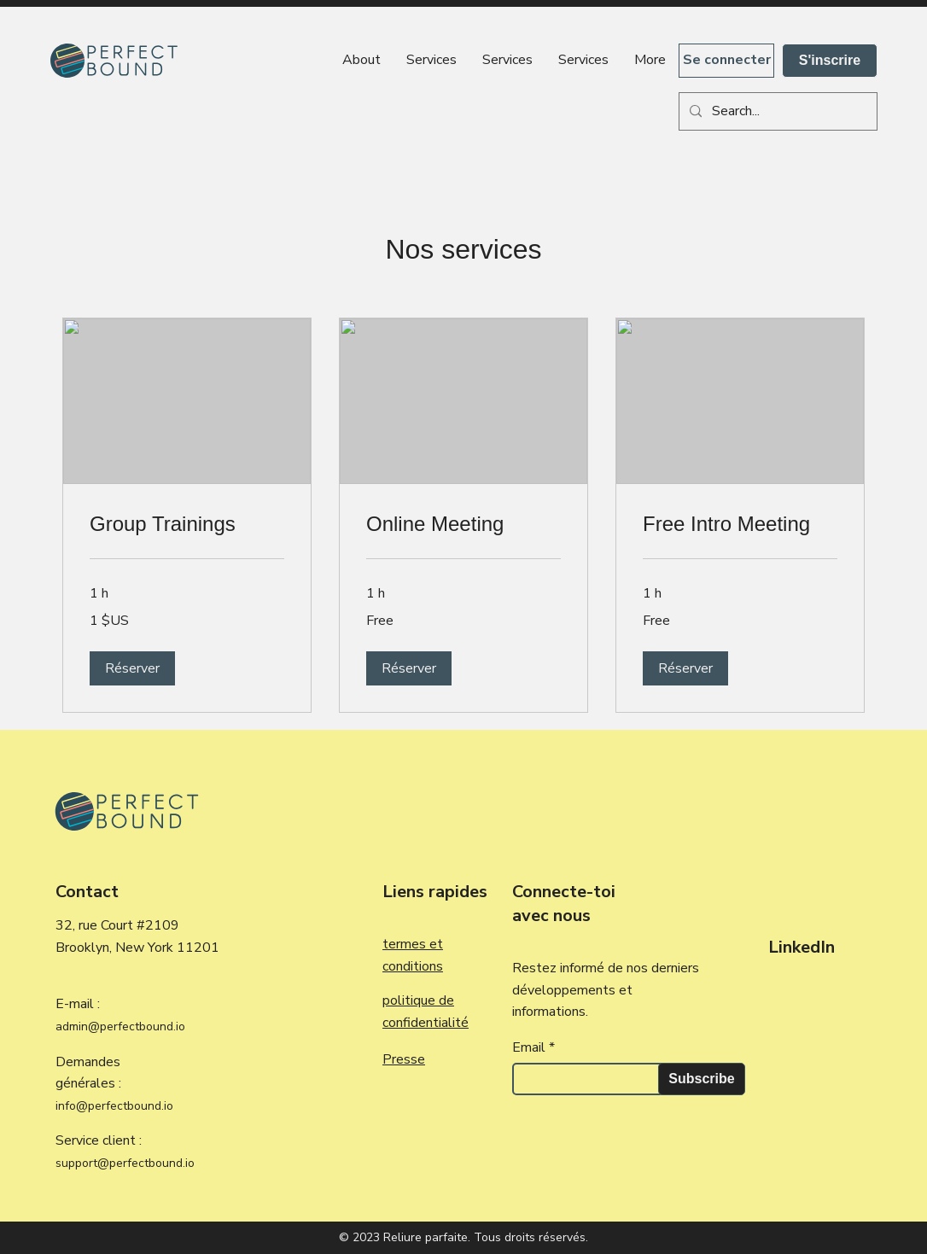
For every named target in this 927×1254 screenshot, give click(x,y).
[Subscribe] (701, 1079)
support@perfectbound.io (125, 1163)
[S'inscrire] (829, 61)
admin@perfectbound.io (120, 1026)
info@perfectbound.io (114, 1106)
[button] (132, 668)
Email (528, 1047)
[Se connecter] (726, 61)
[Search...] (776, 111)
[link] (187, 524)
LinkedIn (801, 947)
